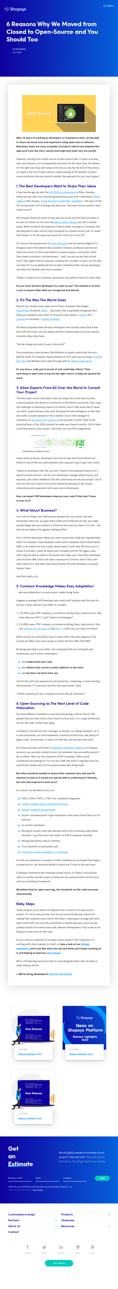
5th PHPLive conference (62, 192)
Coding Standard (50, 319)
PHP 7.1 (60, 628)
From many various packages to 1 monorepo (44, 852)
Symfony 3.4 (29, 628)
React (44, 310)
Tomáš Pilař (64, 201)
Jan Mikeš (76, 201)
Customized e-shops (21, 1214)
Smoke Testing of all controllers (38, 809)
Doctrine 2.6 (44, 628)
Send (102, 1178)
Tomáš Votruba (48, 201)
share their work (59, 243)
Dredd (82, 315)
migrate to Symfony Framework (69, 747)
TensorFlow (22, 310)
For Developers (19, 48)
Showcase (67, 1220)
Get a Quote (59, 1263)
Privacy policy (38, 1190)
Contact (13, 1232)
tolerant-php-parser (81, 361)
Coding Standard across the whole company (44, 804)
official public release (65, 222)
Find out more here (60, 974)
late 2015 (21, 361)
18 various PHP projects (44, 420)
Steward (20, 319)
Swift (96, 356)
